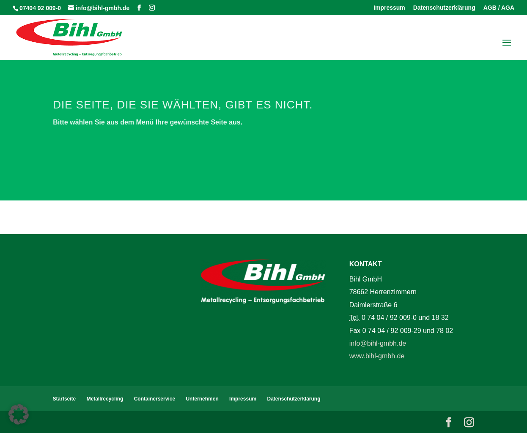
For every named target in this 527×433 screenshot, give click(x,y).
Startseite (64, 399)
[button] (18, 414)
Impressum (389, 8)
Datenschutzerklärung (444, 8)
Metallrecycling (105, 399)
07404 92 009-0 (40, 8)
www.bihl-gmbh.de (377, 356)
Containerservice (154, 399)
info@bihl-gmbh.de (377, 343)
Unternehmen (202, 399)
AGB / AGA (498, 8)
